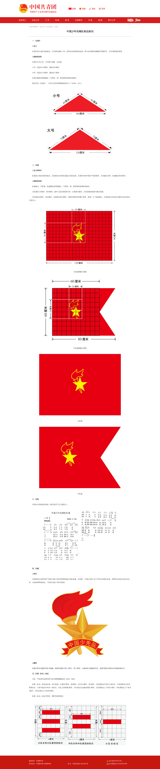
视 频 (100, 20)
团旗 (74, 9)
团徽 (84, 9)
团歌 (93, 9)
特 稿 (57, 20)
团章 (103, 9)
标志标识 (50, 27)
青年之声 (111, 20)
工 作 (47, 20)
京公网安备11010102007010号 (117, 763)
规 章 (67, 20)
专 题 (90, 20)
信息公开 (35, 20)
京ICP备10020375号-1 (114, 761)
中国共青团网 (33, 27)
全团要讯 (78, 20)
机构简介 (22, 20)
